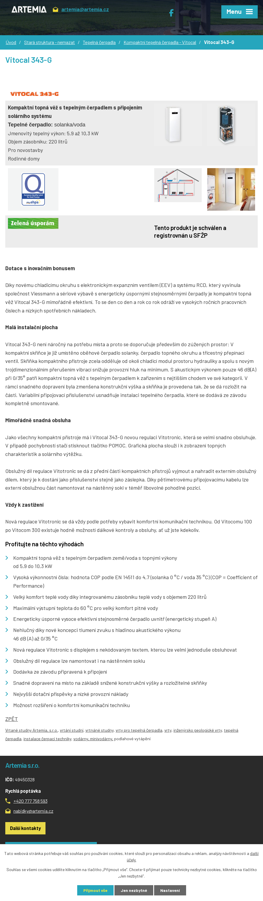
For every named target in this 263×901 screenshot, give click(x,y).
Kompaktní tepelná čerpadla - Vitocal (160, 42)
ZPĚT (11, 719)
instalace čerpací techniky (47, 738)
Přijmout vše (95, 890)
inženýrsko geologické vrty (197, 730)
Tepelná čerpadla (99, 42)
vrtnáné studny (99, 730)
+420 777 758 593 (31, 801)
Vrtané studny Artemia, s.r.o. (31, 730)
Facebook (174, 10)
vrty (167, 730)
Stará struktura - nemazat (49, 42)
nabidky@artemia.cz (33, 811)
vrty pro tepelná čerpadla (139, 730)
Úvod (11, 42)
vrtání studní (71, 730)
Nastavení (170, 890)
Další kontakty (25, 828)
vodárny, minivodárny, (93, 738)
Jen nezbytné (134, 890)
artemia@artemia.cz (81, 10)
